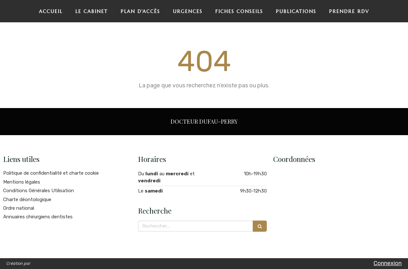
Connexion (388, 263)
